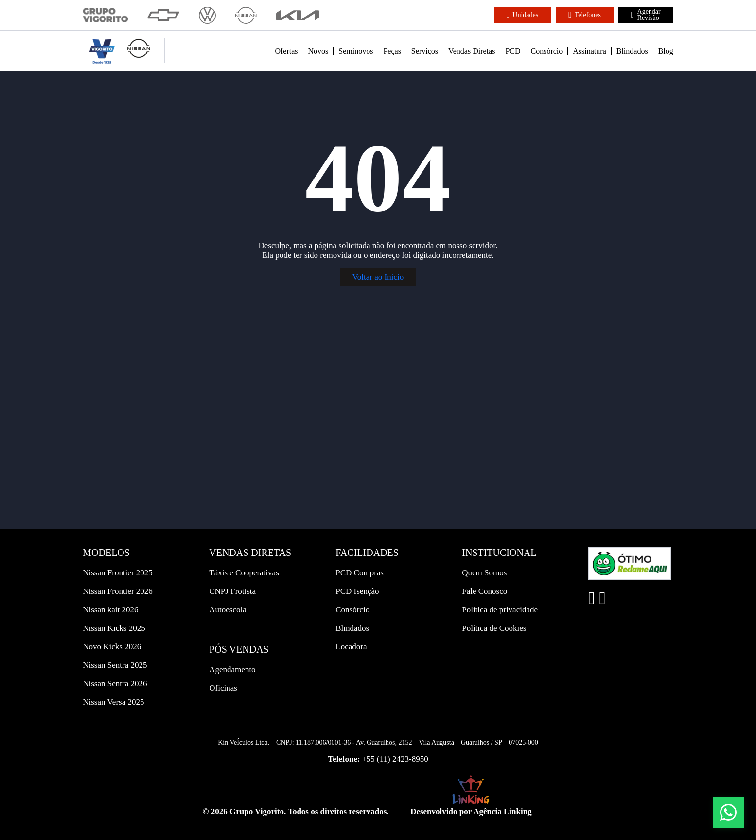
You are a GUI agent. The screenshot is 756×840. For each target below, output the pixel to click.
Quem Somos (484, 572)
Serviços (424, 51)
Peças (392, 51)
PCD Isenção (357, 591)
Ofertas (286, 51)
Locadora (351, 646)
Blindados (632, 51)
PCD (512, 51)
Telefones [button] (584, 14)
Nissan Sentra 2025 (115, 665)
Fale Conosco (484, 591)
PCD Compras (359, 572)
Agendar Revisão (646, 14)
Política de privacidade (500, 609)
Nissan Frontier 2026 (118, 591)
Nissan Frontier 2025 (118, 572)
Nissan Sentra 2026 (115, 683)
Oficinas (223, 688)
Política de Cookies (494, 628)
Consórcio (547, 51)
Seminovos (355, 51)
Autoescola (227, 609)
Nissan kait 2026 (110, 609)
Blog (665, 51)
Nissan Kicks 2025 (114, 628)
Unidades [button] (522, 14)
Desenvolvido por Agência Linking (471, 811)
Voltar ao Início (378, 277)
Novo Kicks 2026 (112, 646)
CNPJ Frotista (232, 591)
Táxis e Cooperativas (244, 572)
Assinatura (589, 51)
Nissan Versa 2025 (113, 702)
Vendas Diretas (471, 51)
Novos (318, 51)
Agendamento (232, 669)
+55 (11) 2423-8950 (395, 759)
